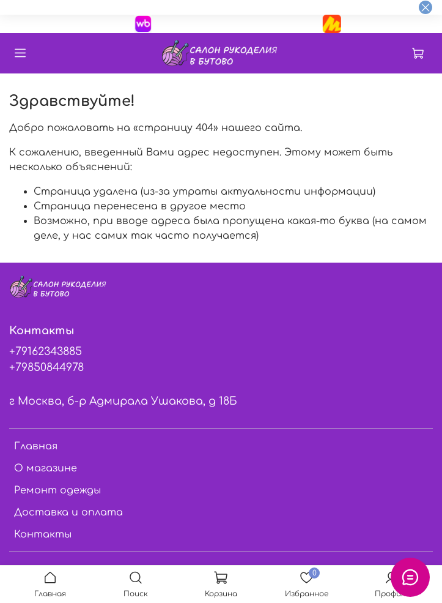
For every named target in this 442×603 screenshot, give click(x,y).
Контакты (43, 534)
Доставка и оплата (68, 512)
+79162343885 (45, 351)
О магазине (45, 468)
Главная (35, 446)
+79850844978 (46, 367)
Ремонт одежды (57, 490)
